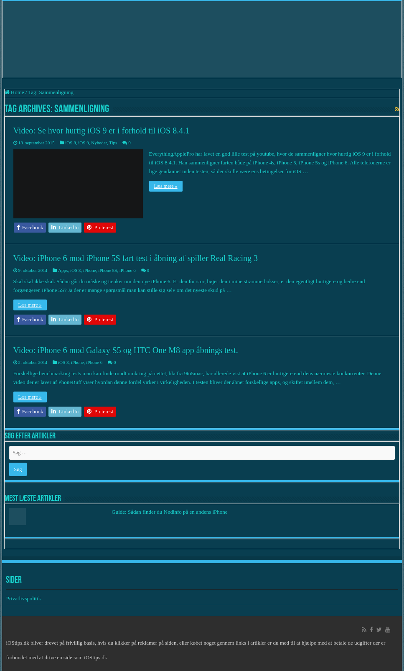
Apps (63, 270)
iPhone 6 (127, 270)
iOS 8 (70, 142)
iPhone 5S (107, 270)
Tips (113, 142)
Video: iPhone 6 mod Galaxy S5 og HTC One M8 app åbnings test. (125, 350)
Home (14, 92)
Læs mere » (166, 186)
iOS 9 (83, 142)
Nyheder (99, 142)
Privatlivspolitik (24, 598)
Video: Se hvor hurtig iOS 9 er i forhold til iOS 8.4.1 (101, 130)
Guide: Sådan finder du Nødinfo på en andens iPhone (169, 512)
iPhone (89, 270)
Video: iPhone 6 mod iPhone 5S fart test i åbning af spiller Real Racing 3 (135, 258)
